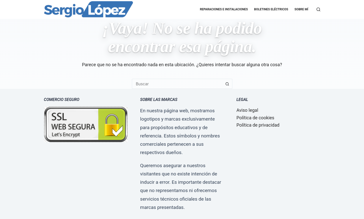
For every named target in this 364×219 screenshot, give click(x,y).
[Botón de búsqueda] (227, 84)
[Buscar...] (177, 84)
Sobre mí (301, 9)
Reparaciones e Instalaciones (224, 9)
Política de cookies (255, 117)
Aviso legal (247, 110)
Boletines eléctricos (271, 9)
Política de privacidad (257, 125)
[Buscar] (318, 9)
